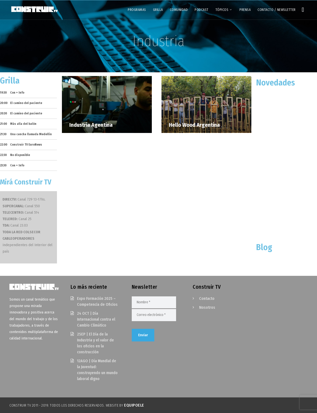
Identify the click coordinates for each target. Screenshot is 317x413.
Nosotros (207, 307)
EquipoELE (134, 405)
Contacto (206, 298)
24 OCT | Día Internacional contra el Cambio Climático (96, 319)
